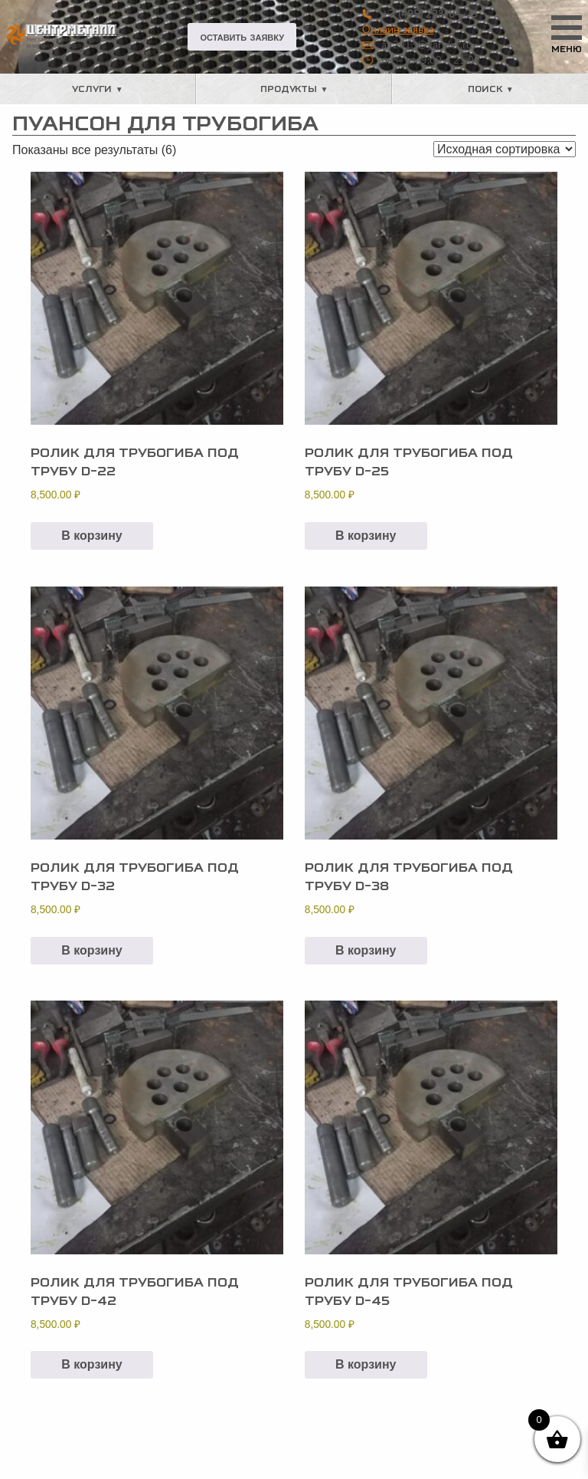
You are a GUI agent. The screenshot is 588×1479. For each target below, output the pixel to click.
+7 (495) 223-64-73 (429, 13)
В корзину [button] (91, 535)
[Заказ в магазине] (504, 149)
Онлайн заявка (398, 28)
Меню (566, 49)
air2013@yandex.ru (426, 44)
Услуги (92, 89)
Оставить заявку (242, 36)
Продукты (288, 89)
